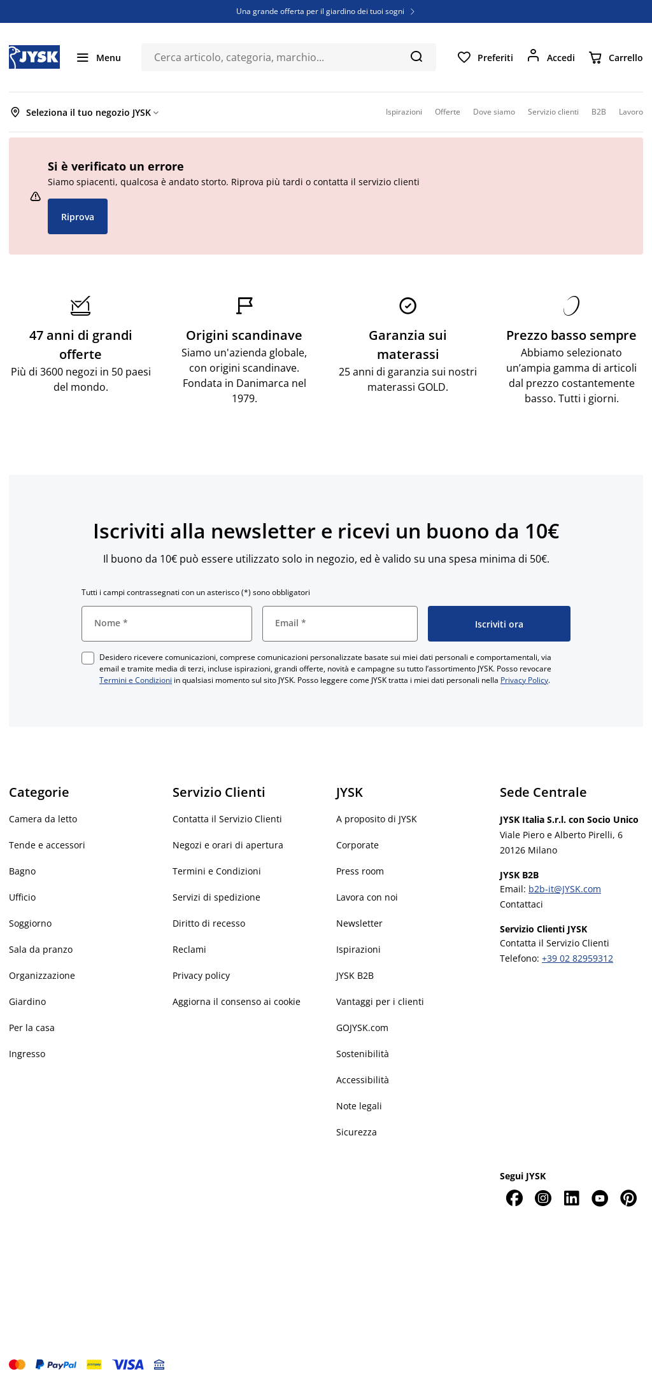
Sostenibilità (362, 1054)
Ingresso (27, 1054)
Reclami (189, 949)
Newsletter (359, 923)
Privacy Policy (524, 680)
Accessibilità (362, 1080)
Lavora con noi (367, 897)
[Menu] (98, 57)
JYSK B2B (355, 975)
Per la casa (32, 1027)
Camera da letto (43, 819)
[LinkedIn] (571, 1198)
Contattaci (521, 904)
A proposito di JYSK (376, 819)
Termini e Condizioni (135, 680)
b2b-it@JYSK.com (564, 889)
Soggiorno (30, 923)
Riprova (77, 217)
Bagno (22, 871)
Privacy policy (201, 975)
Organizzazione (42, 975)
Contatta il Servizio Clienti (227, 819)
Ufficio (22, 897)
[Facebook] (514, 1198)
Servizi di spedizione (216, 897)
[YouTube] (600, 1198)
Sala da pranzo (41, 949)
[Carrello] (615, 57)
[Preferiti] (485, 57)
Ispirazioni (358, 949)
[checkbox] (88, 658)
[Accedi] (550, 57)
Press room (360, 871)
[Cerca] (416, 56)
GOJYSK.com (362, 1027)
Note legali (359, 1106)
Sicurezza (356, 1132)
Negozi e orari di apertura (228, 845)
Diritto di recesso (209, 923)
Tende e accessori (47, 845)
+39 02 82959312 (577, 958)
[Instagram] (542, 1198)
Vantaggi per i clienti (380, 1001)
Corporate (357, 845)
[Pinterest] (628, 1198)
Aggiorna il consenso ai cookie (237, 1001)
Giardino (27, 1001)
